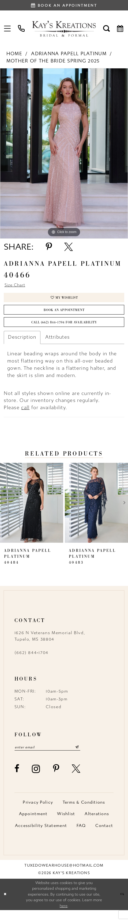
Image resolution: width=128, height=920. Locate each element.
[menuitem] (8, 28)
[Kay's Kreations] (64, 28)
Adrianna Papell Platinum (69, 54)
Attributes (57, 345)
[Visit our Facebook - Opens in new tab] (17, 778)
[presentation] (31, 511)
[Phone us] (21, 28)
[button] (8, 28)
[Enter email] (54, 756)
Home (14, 54)
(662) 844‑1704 (31, 661)
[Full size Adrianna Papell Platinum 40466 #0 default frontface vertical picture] (64, 153)
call (25, 416)
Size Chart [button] (17, 286)
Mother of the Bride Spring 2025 (53, 61)
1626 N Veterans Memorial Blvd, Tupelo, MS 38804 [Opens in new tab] (49, 644)
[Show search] (107, 28)
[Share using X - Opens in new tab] (68, 247)
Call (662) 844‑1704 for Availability (64, 329)
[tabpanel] (64, 153)
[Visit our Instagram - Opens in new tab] (36, 779)
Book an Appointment (64, 314)
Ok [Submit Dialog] (121, 903)
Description (22, 345)
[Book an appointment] (64, 5)
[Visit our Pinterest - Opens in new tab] (56, 778)
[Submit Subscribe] (91, 756)
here (63, 915)
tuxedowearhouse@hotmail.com (63, 875)
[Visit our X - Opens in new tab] (76, 778)
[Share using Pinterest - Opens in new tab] (49, 247)
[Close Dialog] (5, 904)
